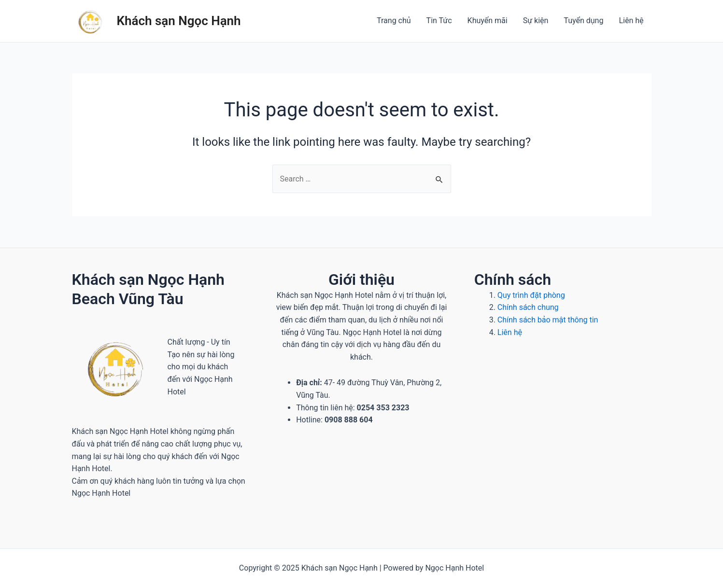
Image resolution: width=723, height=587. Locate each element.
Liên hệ (631, 20)
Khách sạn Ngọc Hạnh (179, 21)
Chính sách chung (528, 307)
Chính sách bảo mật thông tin (548, 319)
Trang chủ (394, 20)
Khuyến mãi (488, 20)
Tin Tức (439, 20)
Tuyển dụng (583, 20)
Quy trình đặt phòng (531, 295)
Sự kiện (536, 20)
